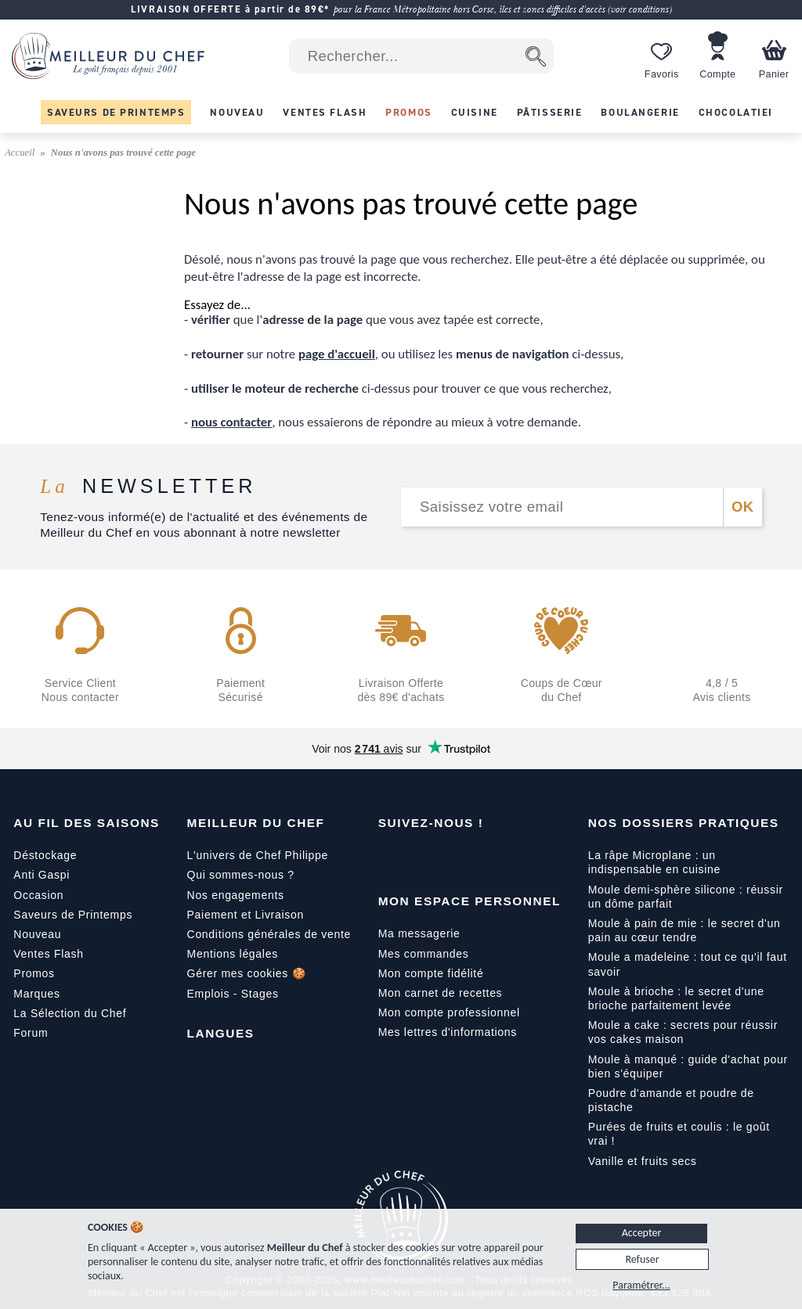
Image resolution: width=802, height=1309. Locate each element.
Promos (33, 973)
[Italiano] (265, 1068)
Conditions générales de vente (269, 934)
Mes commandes (423, 954)
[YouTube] (423, 858)
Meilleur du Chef (256, 822)
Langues (221, 1033)
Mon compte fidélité (431, 973)
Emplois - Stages (233, 993)
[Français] (199, 1068)
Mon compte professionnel (449, 1012)
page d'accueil (336, 354)
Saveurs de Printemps (72, 914)
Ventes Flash (48, 954)
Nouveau (37, 934)
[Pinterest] (522, 858)
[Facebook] (390, 858)
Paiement (212, 914)
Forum (30, 1033)
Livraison (279, 914)
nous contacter (231, 422)
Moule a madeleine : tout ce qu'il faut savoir (687, 964)
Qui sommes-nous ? (240, 874)
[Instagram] (456, 858)
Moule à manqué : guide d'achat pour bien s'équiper (688, 1066)
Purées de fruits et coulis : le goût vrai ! (679, 1133)
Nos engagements (235, 895)
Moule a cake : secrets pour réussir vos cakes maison (683, 1032)
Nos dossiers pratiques (683, 822)
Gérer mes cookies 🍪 (246, 973)
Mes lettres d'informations (447, 1032)
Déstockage (45, 855)
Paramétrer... (641, 1285)
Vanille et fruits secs (642, 1161)
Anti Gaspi (41, 874)
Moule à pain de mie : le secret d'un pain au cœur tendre (684, 930)
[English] (232, 1068)
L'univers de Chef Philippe (257, 855)
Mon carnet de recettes (440, 993)
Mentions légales (232, 954)
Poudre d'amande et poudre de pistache (671, 1100)
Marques (36, 993)
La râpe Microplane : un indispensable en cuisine (654, 862)
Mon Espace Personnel (469, 901)
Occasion (38, 895)
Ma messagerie (419, 933)
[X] (489, 858)
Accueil (21, 152)
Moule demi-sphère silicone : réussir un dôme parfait (685, 896)
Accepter (642, 1232)
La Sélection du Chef (69, 1013)
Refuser (642, 1259)
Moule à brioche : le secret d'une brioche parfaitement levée (676, 998)
